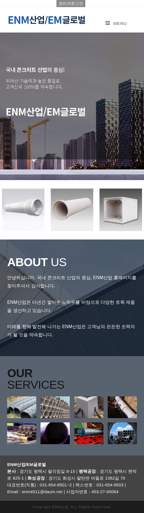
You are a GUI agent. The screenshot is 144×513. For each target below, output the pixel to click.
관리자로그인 (71, 3)
